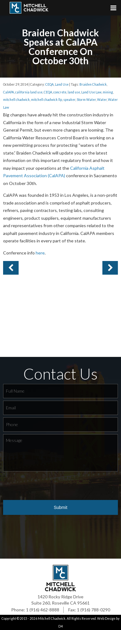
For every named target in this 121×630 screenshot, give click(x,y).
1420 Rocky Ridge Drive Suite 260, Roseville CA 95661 (60, 599)
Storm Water (86, 99)
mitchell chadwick (16, 99)
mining (108, 92)
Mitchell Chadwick (51, 618)
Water (102, 99)
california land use (29, 92)
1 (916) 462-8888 (42, 609)
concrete (59, 92)
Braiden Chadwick (93, 84)
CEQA (49, 84)
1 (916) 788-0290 (93, 609)
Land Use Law (91, 92)
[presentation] (50, 486)
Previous (110, 268)
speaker (69, 99)
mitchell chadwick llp (46, 99)
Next (11, 268)
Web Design (106, 618)
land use (74, 92)
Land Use (62, 84)
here (40, 252)
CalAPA (8, 92)
